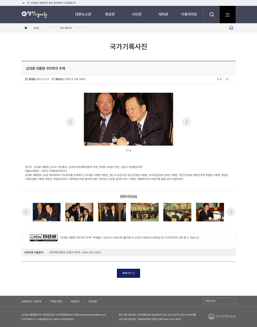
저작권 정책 (56, 301)
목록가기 (128, 273)
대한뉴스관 (83, 14)
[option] (128, 120)
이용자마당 (189, 14)
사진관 (137, 14)
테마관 (163, 14)
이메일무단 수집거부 (31, 301)
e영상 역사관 (34, 14)
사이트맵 (92, 301)
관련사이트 (211, 301)
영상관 (110, 14)
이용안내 (75, 301)
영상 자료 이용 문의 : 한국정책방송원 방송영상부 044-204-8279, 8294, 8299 (156, 314)
